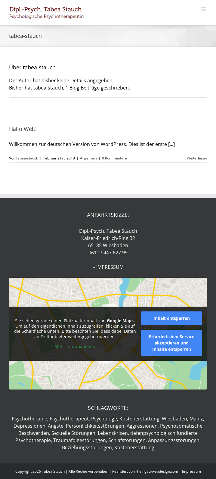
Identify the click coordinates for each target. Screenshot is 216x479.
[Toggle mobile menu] (204, 9)
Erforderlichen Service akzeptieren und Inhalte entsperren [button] (171, 343)
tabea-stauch (27, 158)
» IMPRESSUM (108, 267)
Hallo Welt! (23, 128)
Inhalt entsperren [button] (171, 318)
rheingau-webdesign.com (157, 471)
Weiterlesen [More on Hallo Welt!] (197, 158)
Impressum (191, 471)
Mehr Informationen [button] (74, 346)
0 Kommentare (114, 158)
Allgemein (88, 158)
